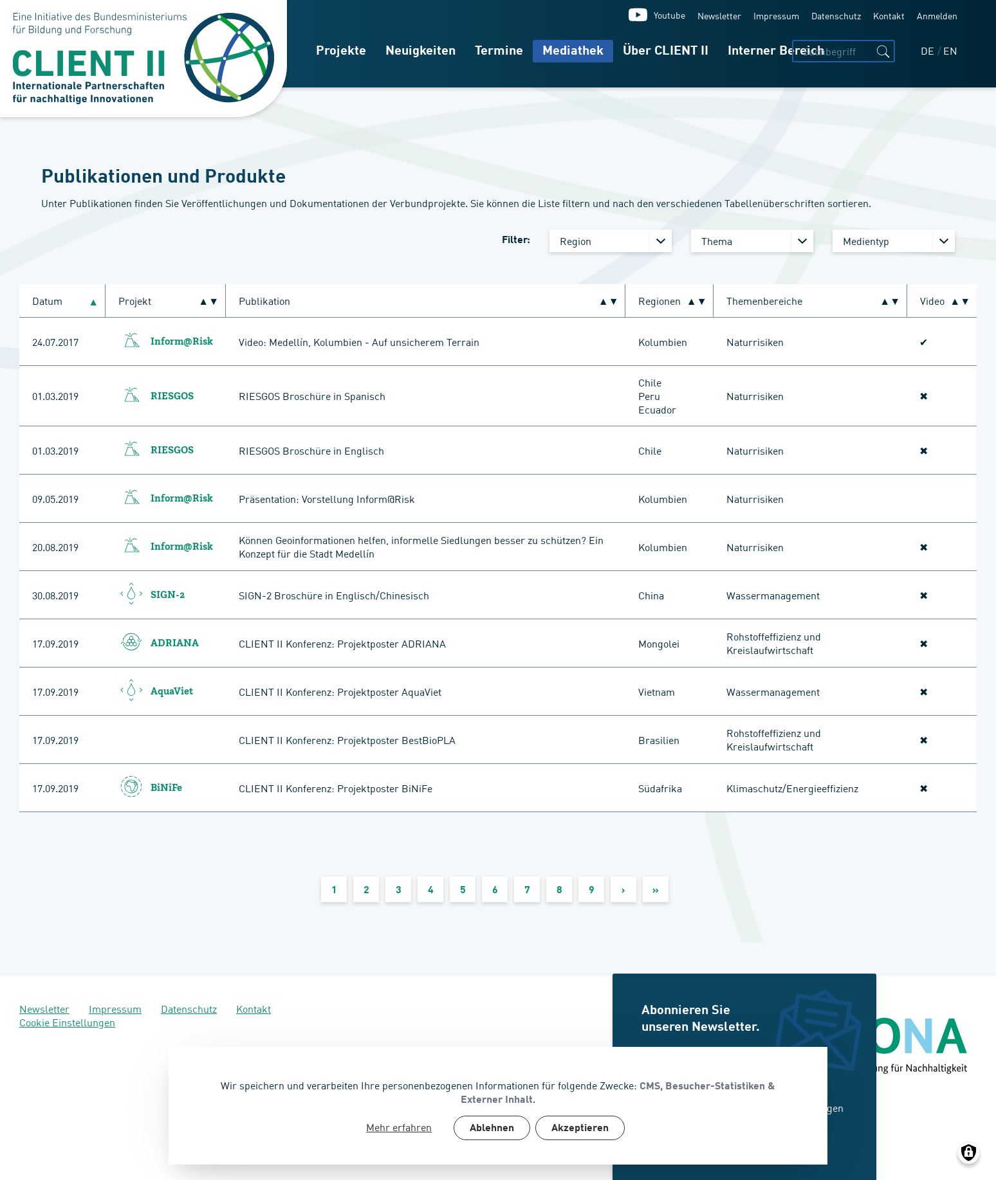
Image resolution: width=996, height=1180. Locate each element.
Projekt (134, 300)
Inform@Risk (182, 342)
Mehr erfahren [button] (399, 1127)
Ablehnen (492, 1128)
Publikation (264, 300)
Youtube (669, 14)
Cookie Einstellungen (67, 1022)
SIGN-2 (168, 595)
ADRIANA (175, 644)
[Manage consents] (968, 1152)
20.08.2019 (55, 547)
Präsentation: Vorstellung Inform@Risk (327, 498)
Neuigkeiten (420, 51)
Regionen (659, 300)
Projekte (341, 51)
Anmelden (937, 15)
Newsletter (719, 15)
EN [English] (950, 50)
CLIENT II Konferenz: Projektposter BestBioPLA (347, 739)
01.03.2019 (55, 395)
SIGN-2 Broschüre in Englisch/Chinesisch (334, 595)
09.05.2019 (55, 498)
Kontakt (889, 15)
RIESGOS (172, 397)
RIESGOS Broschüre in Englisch (311, 450)
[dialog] (498, 1106)
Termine (499, 51)
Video (932, 300)
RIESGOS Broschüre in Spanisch (312, 395)
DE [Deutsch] (929, 50)
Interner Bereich (776, 51)
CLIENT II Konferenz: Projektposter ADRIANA (342, 643)
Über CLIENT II (665, 51)
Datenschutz (836, 15)
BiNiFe (166, 788)
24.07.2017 (55, 341)
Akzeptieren (580, 1128)
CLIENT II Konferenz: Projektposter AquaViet (340, 691)
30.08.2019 (55, 595)
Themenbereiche (764, 300)
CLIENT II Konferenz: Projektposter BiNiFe (335, 788)
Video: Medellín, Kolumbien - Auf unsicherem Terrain (359, 341)
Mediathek (573, 51)
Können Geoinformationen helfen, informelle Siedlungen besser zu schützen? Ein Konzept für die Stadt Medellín (421, 546)
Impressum (776, 15)
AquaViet (172, 692)
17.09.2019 (55, 643)
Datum (52, 300)
